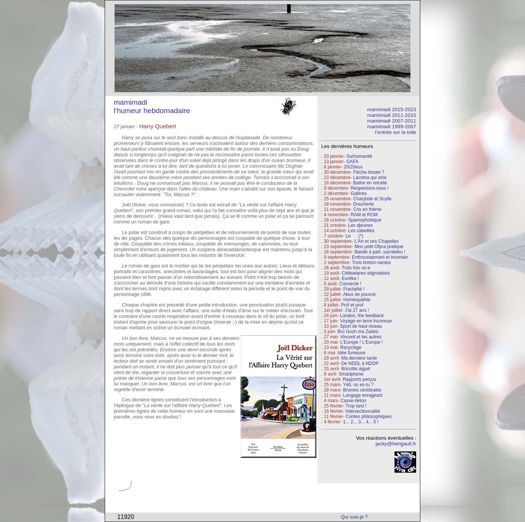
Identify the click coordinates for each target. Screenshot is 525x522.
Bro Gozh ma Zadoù (358, 331)
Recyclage (351, 347)
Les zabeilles (361, 230)
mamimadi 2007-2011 (391, 121)
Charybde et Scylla (372, 198)
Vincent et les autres (361, 337)
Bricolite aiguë (355, 368)
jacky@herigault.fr (396, 444)
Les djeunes (360, 225)
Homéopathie (356, 299)
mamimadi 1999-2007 (391, 126)
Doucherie (363, 204)
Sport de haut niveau (361, 326)
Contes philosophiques (368, 416)
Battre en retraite (370, 183)
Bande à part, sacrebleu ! (379, 252)
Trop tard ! (356, 406)
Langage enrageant (362, 395)
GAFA (352, 161)
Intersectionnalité (363, 411)
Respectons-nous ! (369, 188)
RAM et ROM (364, 214)
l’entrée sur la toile (395, 132)
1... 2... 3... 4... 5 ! (360, 422)
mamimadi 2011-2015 (391, 115)
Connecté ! (350, 283)
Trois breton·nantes (371, 262)
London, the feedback (362, 315)
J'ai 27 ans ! (357, 310)
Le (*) (354, 236)
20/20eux (353, 167)
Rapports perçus (359, 379)
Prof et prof (352, 305)
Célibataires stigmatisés (366, 273)
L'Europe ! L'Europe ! (361, 342)
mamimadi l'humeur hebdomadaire (152, 106)
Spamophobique (364, 220)
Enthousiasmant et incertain (380, 257)
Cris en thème (367, 209)
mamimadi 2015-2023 (391, 109)
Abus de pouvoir (359, 294)
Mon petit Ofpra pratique (378, 246)
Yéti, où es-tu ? (358, 384)
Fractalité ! (353, 289)
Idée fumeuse (351, 352)
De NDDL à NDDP (360, 363)
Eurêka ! (350, 278)
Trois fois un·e (356, 267)
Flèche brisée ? (368, 172)
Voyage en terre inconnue (366, 321)
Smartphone (351, 374)
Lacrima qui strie (370, 177)
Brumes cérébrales (362, 390)
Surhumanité (359, 156)
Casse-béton (353, 400)
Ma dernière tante (359, 358)
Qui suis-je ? (354, 517)
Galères (358, 193)
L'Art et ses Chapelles (376, 241)
